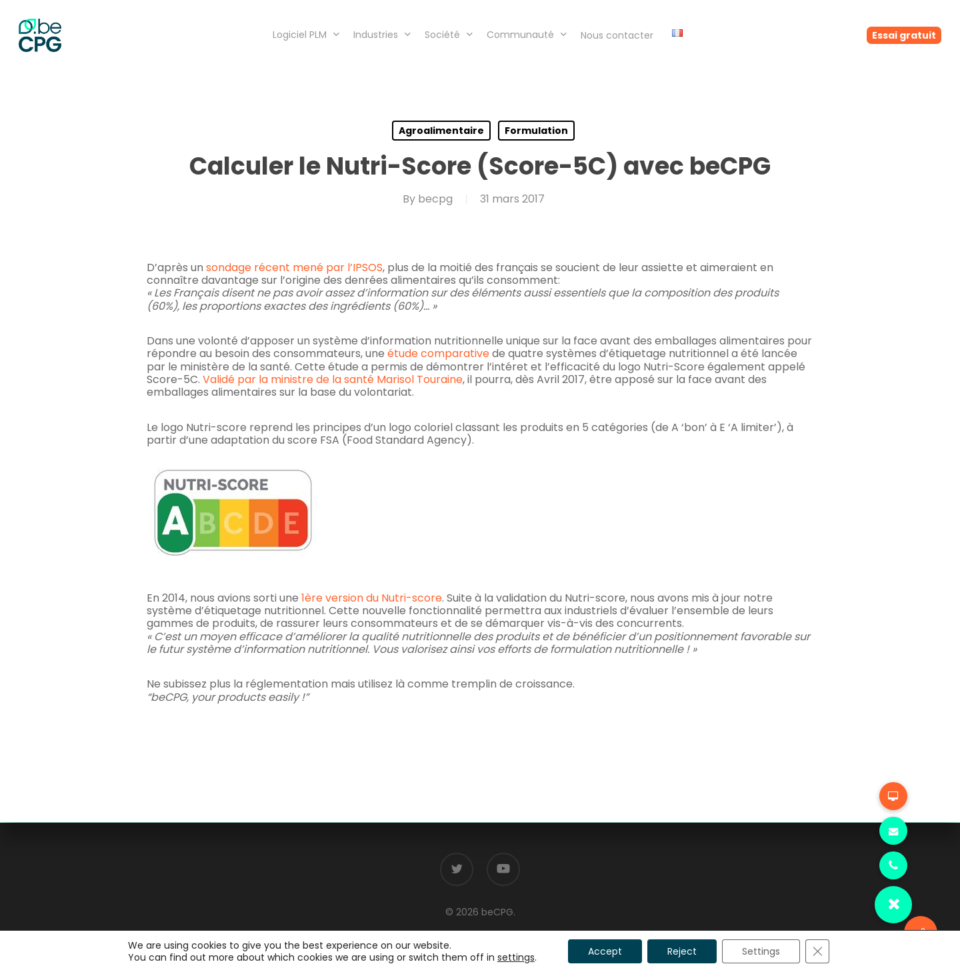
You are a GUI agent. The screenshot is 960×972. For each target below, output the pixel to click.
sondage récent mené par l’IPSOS (294, 267)
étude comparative (438, 353)
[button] (893, 904)
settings (516, 957)
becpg (435, 199)
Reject (682, 951)
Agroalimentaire (441, 130)
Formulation (536, 130)
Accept (605, 951)
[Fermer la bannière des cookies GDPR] (817, 951)
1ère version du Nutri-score (371, 598)
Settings (761, 951)
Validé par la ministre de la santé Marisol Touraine (333, 379)
